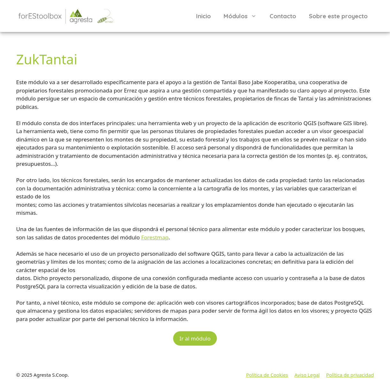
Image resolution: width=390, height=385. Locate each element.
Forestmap (155, 237)
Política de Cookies (267, 375)
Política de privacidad (350, 375)
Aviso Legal (307, 375)
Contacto (283, 16)
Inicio (203, 16)
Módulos (243, 16)
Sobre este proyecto (338, 16)
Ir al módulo (195, 338)
